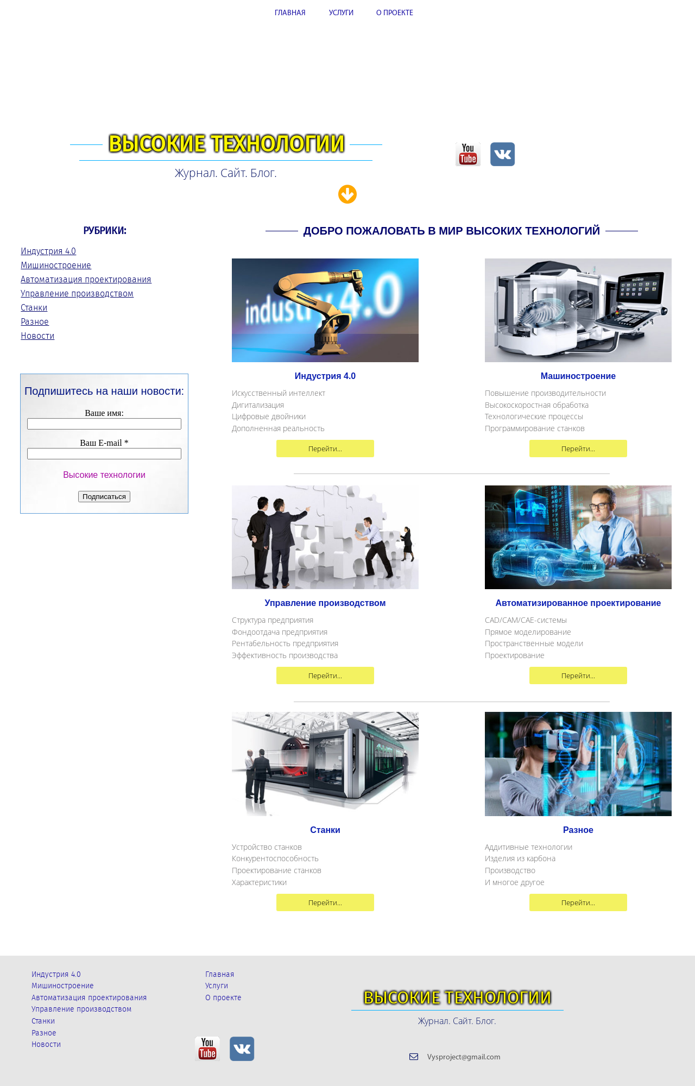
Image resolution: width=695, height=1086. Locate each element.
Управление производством (77, 293)
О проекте (223, 997)
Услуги (216, 985)
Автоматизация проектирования (86, 279)
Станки (34, 307)
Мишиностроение (56, 265)
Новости (37, 336)
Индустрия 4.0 (48, 251)
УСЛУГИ (341, 13)
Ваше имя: (104, 413)
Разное (35, 322)
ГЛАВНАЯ (290, 13)
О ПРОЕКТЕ (394, 13)
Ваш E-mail (104, 442)
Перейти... (325, 448)
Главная (220, 974)
